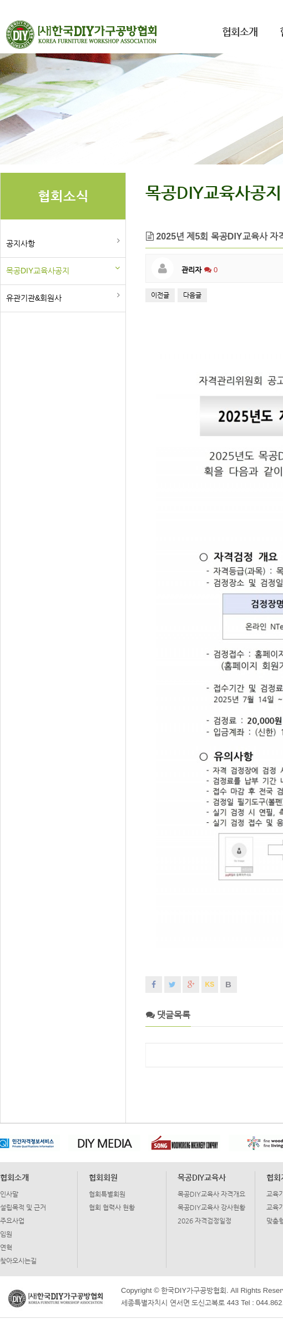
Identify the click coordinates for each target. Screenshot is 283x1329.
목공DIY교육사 (202, 1177)
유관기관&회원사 (34, 297)
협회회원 (103, 1177)
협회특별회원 (107, 1194)
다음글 (192, 295)
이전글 (160, 295)
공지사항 (20, 243)
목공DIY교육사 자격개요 (211, 1194)
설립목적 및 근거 (23, 1207)
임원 (6, 1234)
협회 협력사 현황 (112, 1207)
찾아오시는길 (18, 1261)
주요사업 (12, 1221)
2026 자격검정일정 (204, 1221)
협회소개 (239, 31)
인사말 (9, 1194)
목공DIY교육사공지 (37, 270)
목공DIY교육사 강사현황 (211, 1207)
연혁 (6, 1247)
